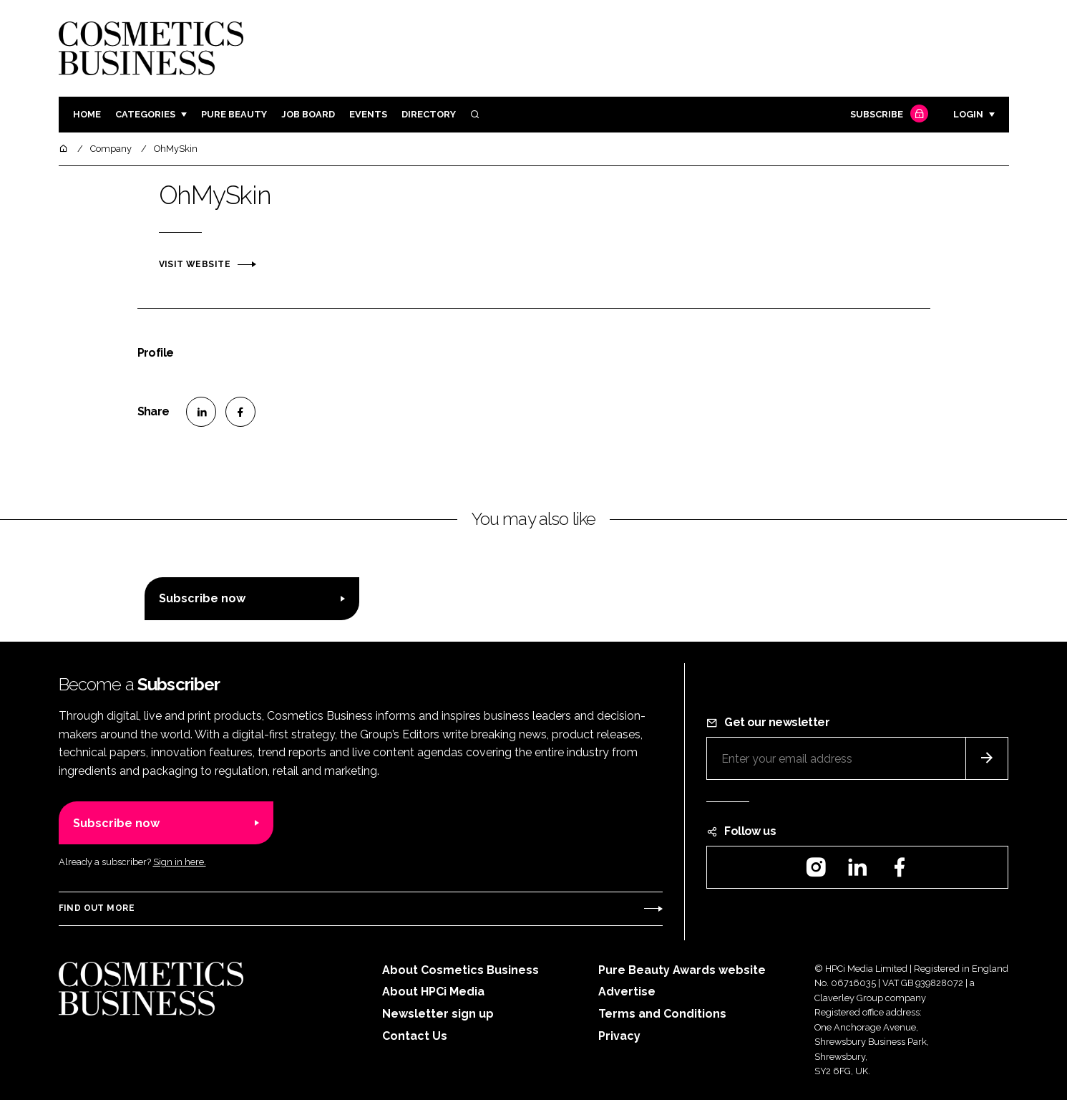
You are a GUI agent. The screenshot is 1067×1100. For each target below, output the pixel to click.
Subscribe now (202, 598)
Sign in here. (179, 862)
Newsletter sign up (438, 1014)
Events (368, 114)
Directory (428, 114)
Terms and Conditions (662, 1014)
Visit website (194, 264)
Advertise (627, 991)
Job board (308, 114)
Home (87, 114)
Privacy (619, 1036)
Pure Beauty (234, 114)
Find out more (97, 908)
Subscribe (887, 115)
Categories (145, 114)
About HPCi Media (433, 991)
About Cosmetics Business (460, 970)
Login (968, 114)
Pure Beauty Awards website (682, 970)
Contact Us (414, 1036)
